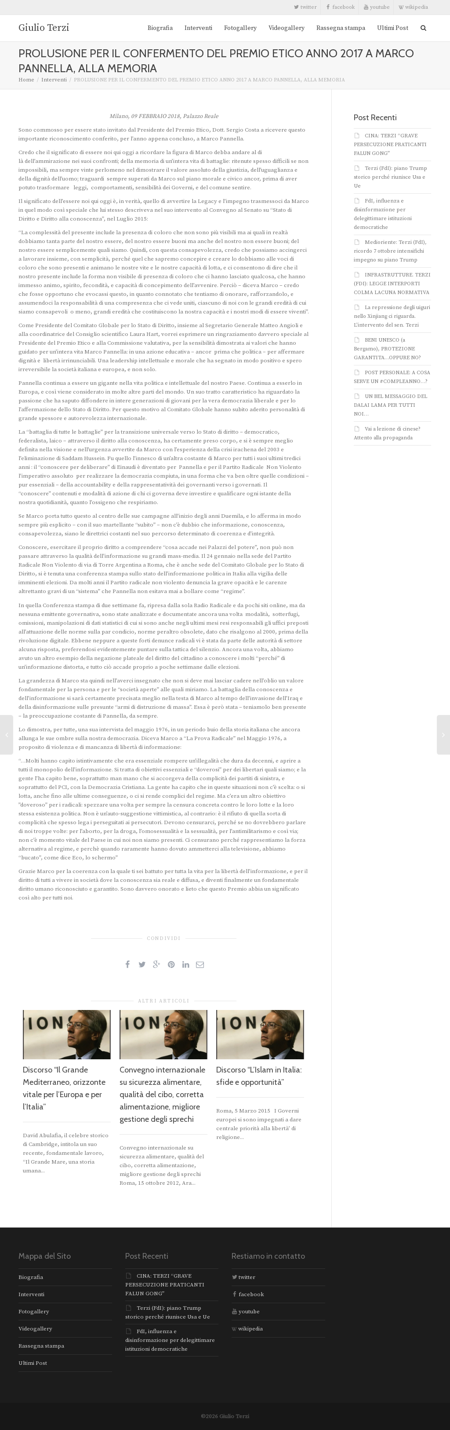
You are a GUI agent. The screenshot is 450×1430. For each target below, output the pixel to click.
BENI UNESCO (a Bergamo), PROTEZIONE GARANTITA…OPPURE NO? (387, 349)
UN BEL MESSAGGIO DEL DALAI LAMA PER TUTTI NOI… (390, 405)
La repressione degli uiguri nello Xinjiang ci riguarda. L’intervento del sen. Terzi (392, 316)
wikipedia (413, 7)
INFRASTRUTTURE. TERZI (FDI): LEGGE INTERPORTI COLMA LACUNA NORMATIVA (392, 284)
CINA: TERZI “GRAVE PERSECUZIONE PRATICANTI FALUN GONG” (390, 145)
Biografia (160, 28)
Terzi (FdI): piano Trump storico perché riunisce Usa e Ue (390, 177)
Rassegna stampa (340, 28)
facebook (340, 7)
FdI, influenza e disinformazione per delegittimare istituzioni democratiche (170, 1340)
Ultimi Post (392, 28)
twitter (305, 7)
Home (26, 80)
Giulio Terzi (43, 28)
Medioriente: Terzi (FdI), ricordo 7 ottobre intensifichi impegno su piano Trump (390, 251)
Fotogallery (240, 28)
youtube (376, 7)
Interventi (198, 28)
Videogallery (287, 28)
